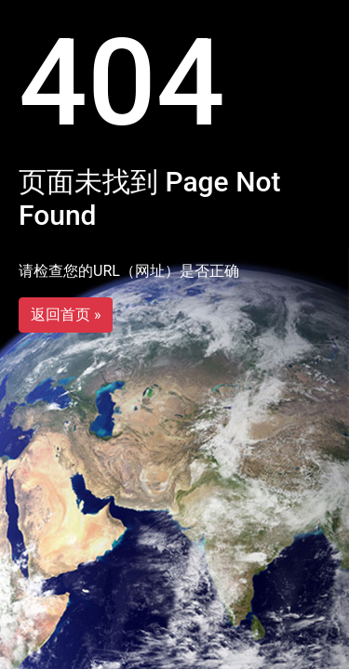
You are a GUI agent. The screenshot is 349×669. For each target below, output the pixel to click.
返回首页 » (66, 314)
